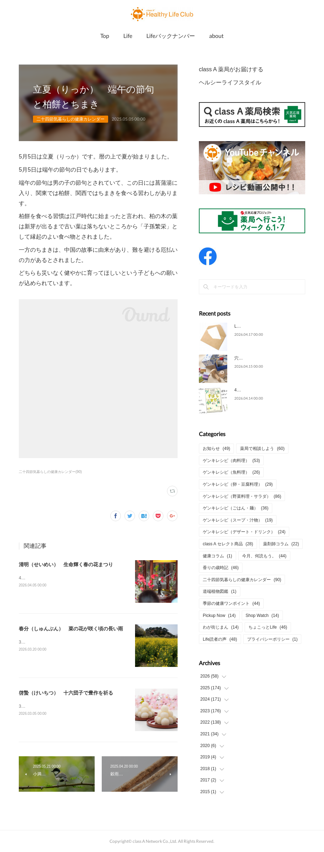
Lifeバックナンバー (170, 35)
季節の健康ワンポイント (231, 603)
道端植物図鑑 (219, 591)
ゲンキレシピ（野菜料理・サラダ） (242, 496)
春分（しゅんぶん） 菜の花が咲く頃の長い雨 (71, 628)
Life (127, 35)
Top (104, 35)
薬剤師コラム (281, 543)
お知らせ (216, 448)
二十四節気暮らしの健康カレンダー (71, 119)
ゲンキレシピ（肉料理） (231, 460)
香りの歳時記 (221, 567)
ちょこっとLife (267, 627)
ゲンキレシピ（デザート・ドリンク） (244, 531)
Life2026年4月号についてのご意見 (267, 326)
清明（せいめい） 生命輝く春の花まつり (66, 564)
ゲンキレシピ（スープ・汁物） (238, 520)
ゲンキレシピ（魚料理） (231, 472)
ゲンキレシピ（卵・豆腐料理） (238, 484)
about (216, 35)
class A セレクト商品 (228, 543)
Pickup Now (219, 615)
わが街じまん (221, 627)
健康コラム (217, 555)
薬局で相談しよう (262, 448)
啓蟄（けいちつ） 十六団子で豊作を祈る (66, 693)
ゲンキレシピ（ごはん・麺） (235, 508)
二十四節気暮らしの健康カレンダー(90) (50, 472)
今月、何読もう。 (264, 555)
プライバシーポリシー (272, 639)
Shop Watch (262, 615)
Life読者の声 (220, 639)
